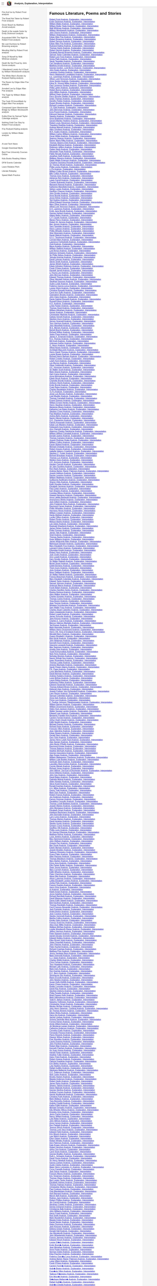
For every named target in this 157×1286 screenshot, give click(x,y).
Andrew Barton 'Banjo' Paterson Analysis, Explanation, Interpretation (79, 471)
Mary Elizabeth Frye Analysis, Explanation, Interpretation (74, 546)
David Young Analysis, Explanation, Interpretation (70, 1158)
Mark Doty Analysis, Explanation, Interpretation (69, 793)
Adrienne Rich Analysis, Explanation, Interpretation (71, 178)
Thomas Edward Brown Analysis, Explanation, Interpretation (75, 687)
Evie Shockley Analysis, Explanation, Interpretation (71, 1039)
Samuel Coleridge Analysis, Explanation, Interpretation (73, 696)
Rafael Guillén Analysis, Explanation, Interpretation (71, 1068)
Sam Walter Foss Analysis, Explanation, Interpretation (72, 608)
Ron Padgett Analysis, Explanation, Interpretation (70, 1125)
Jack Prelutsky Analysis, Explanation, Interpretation (71, 909)
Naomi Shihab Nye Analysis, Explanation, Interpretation (73, 658)
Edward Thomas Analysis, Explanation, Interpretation (72, 277)
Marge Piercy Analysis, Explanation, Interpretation (71, 220)
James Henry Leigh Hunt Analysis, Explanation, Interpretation (76, 740)
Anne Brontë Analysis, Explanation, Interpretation (70, 196)
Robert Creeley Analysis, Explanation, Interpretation (71, 359)
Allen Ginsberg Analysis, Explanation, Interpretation (71, 130)
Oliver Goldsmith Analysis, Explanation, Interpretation (72, 365)
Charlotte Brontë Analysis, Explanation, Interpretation (72, 381)
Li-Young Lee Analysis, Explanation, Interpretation (71, 273)
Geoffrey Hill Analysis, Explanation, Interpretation (70, 828)
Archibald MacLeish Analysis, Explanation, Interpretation (73, 350)
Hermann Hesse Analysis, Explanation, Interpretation (72, 511)
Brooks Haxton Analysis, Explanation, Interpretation (71, 1077)
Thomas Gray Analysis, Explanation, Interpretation (71, 176)
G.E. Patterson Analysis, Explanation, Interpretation (71, 1072)
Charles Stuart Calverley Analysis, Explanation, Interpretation (75, 610)
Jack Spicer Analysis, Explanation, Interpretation (70, 1171)
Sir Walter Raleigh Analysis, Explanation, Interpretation (73, 561)
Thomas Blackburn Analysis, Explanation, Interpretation (73, 859)
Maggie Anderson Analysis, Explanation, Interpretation (72, 1079)
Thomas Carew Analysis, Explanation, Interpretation (71, 599)
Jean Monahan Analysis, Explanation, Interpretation (71, 1247)
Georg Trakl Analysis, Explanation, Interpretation (70, 790)
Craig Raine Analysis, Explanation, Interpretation (70, 387)
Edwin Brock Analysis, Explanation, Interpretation (70, 378)
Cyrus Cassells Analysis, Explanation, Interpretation (71, 1169)
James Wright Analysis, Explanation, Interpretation (71, 264)
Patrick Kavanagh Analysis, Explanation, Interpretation (73, 422)
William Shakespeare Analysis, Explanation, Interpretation (74, 35)
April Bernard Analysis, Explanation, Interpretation (71, 1193)
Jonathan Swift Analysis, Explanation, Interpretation (71, 156)
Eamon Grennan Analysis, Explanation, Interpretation (72, 799)
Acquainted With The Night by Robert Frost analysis (15, 39)
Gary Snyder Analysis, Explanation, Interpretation (70, 559)
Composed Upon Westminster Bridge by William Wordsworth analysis (15, 110)
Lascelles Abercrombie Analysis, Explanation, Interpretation (75, 764)
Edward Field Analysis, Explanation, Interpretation (71, 1132)
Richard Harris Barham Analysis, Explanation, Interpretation (75, 356)
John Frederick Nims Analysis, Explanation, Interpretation (74, 504)
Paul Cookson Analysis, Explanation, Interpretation (71, 1189)
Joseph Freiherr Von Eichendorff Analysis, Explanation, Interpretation (79, 691)
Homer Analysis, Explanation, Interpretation (68, 312)
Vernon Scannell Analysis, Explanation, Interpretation (72, 321)
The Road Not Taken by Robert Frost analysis (15, 20)
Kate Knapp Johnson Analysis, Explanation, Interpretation (74, 1145)
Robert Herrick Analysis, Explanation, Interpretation (71, 50)
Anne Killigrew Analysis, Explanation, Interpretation (71, 773)
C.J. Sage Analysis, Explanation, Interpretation (69, 958)
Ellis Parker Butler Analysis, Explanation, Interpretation (73, 865)
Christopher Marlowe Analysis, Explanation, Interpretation (74, 315)
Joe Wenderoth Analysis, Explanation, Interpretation (71, 1233)
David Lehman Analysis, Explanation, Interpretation (71, 259)
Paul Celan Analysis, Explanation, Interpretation (70, 489)
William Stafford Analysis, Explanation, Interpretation (72, 248)
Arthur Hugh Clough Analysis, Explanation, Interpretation (73, 720)
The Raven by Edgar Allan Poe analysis (15, 83)
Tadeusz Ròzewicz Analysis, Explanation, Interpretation (73, 852)
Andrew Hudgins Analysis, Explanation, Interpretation (72, 676)
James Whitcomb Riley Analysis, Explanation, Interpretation (75, 541)
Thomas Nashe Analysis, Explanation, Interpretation (71, 537)
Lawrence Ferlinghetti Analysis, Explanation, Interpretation (74, 242)
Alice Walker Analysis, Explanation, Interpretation (70, 594)
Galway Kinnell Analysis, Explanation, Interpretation (71, 317)
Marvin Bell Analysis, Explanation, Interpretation (70, 1196)
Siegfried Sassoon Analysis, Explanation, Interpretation (73, 282)
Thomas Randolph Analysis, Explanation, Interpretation (73, 905)
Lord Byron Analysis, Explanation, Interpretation (70, 251)
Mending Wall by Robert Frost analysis (15, 51)
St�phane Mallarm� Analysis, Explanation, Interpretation (74, 1279)
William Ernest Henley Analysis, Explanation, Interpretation (74, 403)
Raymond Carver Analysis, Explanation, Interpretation (72, 506)
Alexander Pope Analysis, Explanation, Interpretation (72, 152)
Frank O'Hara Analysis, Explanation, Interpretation (71, 268)
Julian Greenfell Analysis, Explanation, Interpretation (72, 942)
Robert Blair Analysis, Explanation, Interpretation (70, 1046)
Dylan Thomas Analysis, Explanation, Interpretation (71, 99)
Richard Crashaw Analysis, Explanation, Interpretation (72, 949)
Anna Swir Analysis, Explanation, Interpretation (69, 698)
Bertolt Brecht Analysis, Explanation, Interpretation (71, 330)
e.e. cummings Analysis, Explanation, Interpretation (71, 77)
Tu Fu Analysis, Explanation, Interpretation (67, 392)
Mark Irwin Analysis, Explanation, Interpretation (69, 969)
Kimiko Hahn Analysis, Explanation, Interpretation (70, 920)
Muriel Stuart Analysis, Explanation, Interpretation (70, 563)
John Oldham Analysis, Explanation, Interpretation (71, 841)
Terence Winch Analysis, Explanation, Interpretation (71, 1127)
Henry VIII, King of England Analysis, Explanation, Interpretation (77, 632)
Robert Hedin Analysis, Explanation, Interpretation (71, 1081)
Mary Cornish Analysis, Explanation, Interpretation (71, 870)
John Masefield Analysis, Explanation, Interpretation (71, 326)
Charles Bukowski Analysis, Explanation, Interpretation (73, 182)
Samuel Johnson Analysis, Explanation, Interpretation (72, 583)
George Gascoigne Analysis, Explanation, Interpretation (73, 753)
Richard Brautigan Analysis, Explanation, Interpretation (73, 456)
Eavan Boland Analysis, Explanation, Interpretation (71, 445)
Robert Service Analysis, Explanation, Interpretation (71, 41)
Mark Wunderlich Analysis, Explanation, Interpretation (72, 1218)
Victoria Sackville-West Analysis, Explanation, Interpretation (75, 1019)
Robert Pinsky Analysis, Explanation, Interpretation (71, 519)
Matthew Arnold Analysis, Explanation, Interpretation (72, 66)
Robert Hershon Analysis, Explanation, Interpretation (72, 1147)
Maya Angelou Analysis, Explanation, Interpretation (71, 246)
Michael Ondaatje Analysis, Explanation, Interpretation (72, 447)
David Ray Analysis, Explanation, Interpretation (69, 989)
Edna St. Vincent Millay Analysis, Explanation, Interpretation (75, 83)
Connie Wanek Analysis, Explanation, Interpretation (71, 766)
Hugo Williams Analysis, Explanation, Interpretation (71, 539)
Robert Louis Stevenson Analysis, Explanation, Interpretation (75, 123)
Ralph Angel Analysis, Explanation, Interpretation (70, 892)
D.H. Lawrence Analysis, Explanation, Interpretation (71, 209)
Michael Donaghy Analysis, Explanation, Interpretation (72, 1108)
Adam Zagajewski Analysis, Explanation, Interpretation (73, 612)
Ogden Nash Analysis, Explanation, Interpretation (70, 149)
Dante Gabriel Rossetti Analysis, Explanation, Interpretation (75, 299)
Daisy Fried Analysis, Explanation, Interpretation (70, 1057)
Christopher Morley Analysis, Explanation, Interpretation (73, 1187)
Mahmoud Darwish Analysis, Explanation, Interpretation (73, 544)
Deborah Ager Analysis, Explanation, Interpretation (71, 689)
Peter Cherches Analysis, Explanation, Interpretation (72, 874)
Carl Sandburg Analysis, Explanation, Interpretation (71, 63)
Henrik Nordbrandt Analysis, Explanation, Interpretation (73, 1094)
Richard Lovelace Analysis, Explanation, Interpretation (72, 105)
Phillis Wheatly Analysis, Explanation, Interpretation (71, 231)
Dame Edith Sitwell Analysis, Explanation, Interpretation (73, 901)
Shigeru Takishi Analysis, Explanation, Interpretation (71, 1086)
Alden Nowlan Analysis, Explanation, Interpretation (71, 782)
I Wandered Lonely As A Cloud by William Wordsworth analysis (15, 70)
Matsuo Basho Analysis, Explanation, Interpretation (71, 522)
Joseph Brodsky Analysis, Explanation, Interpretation (72, 850)
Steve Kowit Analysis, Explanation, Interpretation (70, 784)
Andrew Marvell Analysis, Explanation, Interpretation (72, 127)
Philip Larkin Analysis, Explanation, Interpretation (70, 88)
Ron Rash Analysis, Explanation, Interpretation (69, 469)
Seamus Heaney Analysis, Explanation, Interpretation (72, 138)
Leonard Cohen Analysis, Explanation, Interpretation (72, 548)
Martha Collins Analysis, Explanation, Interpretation (71, 918)
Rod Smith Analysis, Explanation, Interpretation (69, 1216)
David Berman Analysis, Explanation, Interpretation (71, 674)
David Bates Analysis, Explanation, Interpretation (70, 777)
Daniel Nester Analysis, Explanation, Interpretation (71, 1222)
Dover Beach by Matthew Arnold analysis (13, 26)
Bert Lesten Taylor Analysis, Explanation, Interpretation (73, 1180)
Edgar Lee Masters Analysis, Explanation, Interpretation (73, 425)
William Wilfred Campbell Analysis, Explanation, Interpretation (76, 434)
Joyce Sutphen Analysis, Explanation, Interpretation (71, 894)
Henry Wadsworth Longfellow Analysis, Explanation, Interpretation (78, 74)
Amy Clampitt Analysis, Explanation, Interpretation (71, 429)
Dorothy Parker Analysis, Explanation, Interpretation (71, 101)
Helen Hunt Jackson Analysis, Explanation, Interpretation (74, 709)
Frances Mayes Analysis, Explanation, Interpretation (72, 1174)
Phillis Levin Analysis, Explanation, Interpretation (70, 830)
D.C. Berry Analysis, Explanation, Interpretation (69, 973)
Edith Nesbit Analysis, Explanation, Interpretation (70, 722)
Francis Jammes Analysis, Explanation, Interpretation (72, 1238)
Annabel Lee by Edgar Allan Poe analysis (14, 90)
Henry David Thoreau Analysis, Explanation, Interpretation (74, 352)
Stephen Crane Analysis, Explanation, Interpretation (71, 411)
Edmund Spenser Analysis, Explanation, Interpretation (72, 114)
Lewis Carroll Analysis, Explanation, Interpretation (70, 180)
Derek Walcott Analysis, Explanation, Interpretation (71, 235)
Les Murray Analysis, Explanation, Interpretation (70, 363)
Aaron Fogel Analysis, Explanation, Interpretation (70, 1213)
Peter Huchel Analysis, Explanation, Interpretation (70, 947)
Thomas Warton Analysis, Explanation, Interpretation (72, 819)
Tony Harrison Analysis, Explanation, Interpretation (71, 323)
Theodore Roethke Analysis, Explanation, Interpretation (73, 125)
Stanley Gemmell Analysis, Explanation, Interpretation (72, 916)
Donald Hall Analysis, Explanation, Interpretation (70, 1231)
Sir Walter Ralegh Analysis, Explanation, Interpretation (73, 574)
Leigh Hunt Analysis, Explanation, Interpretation (70, 361)
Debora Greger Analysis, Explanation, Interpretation (71, 1229)
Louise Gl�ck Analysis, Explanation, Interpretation (71, 1242)
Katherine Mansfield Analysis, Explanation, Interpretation (73, 187)
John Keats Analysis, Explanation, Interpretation (70, 70)
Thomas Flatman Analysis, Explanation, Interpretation (72, 1185)
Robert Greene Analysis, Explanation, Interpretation (71, 1059)
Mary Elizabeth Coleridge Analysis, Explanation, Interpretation (76, 579)
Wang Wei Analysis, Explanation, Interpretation (69, 876)
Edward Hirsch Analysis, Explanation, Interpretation (71, 1240)
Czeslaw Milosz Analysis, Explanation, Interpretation (72, 493)
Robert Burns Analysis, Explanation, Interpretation (71, 90)
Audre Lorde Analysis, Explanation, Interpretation (70, 284)
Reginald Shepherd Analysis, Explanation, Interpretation (73, 526)
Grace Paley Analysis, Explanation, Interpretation (70, 854)
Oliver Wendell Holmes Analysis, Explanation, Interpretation (75, 279)
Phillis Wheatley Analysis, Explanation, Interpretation (72, 508)
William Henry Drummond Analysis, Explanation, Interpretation (76, 630)
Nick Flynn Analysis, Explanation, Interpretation (69, 654)
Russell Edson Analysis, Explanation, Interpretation (71, 301)
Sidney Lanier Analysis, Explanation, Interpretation (71, 189)
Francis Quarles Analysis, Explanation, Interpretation (72, 885)
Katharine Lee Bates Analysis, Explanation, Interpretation (74, 409)
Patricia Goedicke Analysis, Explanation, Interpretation (73, 1061)
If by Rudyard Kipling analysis (15, 129)
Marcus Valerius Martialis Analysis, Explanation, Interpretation (76, 623)
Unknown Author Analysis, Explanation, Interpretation (72, 343)
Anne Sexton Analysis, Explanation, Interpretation (70, 81)
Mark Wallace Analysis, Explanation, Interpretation (71, 1099)
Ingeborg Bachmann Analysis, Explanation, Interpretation (74, 812)
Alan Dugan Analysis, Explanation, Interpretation (70, 755)
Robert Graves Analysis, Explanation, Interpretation (71, 449)
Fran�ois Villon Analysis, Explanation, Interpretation (72, 1271)
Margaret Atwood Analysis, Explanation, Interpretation (72, 185)
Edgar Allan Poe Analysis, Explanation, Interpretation (72, 37)
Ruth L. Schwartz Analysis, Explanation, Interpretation (72, 1156)
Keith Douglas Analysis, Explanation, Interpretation (71, 484)
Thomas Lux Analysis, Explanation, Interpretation (70, 458)
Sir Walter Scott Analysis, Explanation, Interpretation (72, 370)
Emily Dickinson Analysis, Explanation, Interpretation (72, 22)
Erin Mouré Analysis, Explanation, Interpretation (70, 1134)
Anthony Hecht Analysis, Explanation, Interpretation (71, 383)
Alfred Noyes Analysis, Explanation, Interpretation (70, 348)
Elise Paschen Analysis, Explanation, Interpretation (71, 1254)
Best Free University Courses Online (14, 153)
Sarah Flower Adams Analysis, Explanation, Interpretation (74, 667)
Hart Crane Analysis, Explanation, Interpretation (70, 374)
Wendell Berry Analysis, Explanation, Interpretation (71, 634)
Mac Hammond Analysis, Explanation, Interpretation (71, 839)
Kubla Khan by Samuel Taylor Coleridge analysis (15, 117)
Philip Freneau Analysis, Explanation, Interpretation (71, 530)
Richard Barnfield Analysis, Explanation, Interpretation (72, 896)
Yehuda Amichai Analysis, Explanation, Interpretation (72, 257)
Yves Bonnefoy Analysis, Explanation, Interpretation (71, 1101)
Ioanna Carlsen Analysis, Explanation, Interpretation (71, 1163)
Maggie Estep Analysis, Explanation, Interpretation (71, 1220)
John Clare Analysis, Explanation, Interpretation (70, 297)
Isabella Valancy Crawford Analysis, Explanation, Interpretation (76, 451)
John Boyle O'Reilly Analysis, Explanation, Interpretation (73, 744)
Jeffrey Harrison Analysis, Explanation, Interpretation (72, 931)
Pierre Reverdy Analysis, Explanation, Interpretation (71, 1035)
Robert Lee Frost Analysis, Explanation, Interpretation (72, 57)
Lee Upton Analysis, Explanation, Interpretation (69, 524)
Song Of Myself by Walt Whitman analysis (12, 58)
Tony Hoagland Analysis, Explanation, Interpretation (71, 964)
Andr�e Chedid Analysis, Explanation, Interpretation (72, 1285)
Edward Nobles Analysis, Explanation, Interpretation (71, 938)
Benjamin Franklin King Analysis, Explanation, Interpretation (75, 715)
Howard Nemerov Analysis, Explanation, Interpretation (72, 495)
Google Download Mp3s (12, 148)
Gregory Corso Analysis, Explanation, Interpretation (71, 826)
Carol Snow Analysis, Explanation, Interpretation (70, 1152)
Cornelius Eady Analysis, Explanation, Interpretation (71, 1030)
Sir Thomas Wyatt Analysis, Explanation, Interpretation (73, 165)
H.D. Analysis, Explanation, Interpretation (67, 304)
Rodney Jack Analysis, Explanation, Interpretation (70, 1198)
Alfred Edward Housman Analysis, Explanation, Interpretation (75, 202)
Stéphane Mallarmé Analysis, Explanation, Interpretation (73, 1070)
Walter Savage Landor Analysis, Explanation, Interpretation (75, 711)
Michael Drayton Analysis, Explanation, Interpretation (72, 724)
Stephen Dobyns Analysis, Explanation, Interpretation (72, 991)
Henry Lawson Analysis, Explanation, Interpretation (71, 229)
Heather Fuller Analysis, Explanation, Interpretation (71, 1055)
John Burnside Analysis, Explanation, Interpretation (71, 815)
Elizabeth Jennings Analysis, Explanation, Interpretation (73, 486)
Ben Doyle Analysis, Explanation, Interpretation (69, 845)
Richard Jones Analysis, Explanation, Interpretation (71, 768)
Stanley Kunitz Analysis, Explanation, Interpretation (71, 823)
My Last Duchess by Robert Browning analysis (14, 45)
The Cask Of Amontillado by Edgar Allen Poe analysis (14, 102)
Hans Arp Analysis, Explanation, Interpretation (69, 1015)
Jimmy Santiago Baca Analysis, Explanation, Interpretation (74, 953)
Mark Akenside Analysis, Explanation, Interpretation (71, 627)
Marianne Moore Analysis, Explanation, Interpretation (72, 407)
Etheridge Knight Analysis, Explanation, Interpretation (72, 550)
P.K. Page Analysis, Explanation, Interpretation (69, 669)
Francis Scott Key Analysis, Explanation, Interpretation (73, 923)
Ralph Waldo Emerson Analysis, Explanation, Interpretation (75, 160)
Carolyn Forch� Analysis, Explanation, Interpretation (72, 1266)
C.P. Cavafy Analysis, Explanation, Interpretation (70, 218)
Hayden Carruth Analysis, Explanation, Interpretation (72, 464)
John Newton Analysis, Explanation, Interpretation (71, 980)
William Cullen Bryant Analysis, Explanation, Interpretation (74, 171)
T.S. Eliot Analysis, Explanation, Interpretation (69, 107)
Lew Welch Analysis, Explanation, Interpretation (70, 1136)
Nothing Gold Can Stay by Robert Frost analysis (13, 124)
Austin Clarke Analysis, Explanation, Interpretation (71, 1165)
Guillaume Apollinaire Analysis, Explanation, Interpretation (74, 480)
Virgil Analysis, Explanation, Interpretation (67, 535)
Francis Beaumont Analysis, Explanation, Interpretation (73, 577)
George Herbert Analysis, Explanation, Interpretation (72, 213)
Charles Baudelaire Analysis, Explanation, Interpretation (73, 389)
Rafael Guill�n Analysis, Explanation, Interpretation (71, 1282)
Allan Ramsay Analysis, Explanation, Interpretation (71, 856)
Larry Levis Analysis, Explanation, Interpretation (70, 817)
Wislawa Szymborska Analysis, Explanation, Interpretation (74, 605)
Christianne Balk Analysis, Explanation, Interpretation (72, 1209)
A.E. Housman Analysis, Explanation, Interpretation (71, 367)
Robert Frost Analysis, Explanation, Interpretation (70, 19)
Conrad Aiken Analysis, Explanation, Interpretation (71, 240)
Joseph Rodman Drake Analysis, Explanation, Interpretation (75, 440)
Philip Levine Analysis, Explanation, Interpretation (70, 167)
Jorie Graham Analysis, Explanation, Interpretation (71, 570)
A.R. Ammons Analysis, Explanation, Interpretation (71, 462)
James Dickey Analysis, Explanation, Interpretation (71, 528)
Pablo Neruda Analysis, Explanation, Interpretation (71, 154)
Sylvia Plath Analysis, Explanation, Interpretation (70, 59)
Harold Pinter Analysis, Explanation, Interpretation (71, 1053)
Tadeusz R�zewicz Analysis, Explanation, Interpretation (73, 1274)
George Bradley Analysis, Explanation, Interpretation (72, 1154)
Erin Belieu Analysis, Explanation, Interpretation (70, 1064)
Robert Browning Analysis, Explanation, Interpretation (72, 39)
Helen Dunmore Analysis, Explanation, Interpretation (72, 1224)
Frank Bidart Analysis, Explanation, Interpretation (70, 588)
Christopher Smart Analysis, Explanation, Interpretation (73, 1004)
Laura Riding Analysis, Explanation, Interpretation (70, 680)
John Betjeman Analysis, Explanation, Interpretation (71, 641)
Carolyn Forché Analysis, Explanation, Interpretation (72, 718)
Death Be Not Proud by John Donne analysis (14, 64)
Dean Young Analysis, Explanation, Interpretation (70, 867)
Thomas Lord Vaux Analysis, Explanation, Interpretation (73, 1130)
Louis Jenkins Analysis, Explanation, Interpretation (71, 837)
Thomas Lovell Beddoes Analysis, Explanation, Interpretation (75, 804)
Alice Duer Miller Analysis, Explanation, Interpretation (72, 925)
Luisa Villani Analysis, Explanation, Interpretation (70, 1261)
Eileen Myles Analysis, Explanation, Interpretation (70, 1013)
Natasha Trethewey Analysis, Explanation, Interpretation (73, 1002)
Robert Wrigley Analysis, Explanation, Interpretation (71, 1141)
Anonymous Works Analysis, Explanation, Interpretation (73, 500)
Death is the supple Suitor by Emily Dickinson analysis (14, 32)
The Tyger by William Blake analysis (14, 96)
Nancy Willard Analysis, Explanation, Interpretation (71, 1116)
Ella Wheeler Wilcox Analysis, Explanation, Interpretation (74, 1110)
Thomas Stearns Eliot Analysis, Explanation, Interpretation (74, 143)
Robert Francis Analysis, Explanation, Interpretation (71, 795)
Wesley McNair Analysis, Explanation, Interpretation (71, 1006)
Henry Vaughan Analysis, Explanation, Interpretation (72, 405)
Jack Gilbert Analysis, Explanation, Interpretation (70, 502)
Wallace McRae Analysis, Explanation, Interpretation (72, 927)
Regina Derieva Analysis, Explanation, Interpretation (72, 592)
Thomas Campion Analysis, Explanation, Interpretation (73, 438)
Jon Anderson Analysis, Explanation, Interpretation (71, 797)
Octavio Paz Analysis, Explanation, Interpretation (70, 843)
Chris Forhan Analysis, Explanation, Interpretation (70, 962)
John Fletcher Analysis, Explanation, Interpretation (71, 945)
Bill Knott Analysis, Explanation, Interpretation (69, 341)
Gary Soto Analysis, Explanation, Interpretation (69, 738)
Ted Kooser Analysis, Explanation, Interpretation (70, 625)
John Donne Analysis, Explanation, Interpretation (70, 33)
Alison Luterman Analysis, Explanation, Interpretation (72, 878)
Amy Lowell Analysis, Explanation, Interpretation (70, 557)
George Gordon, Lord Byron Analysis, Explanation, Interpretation (77, 68)
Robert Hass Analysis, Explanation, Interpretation (70, 552)
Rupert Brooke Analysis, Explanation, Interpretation (71, 103)
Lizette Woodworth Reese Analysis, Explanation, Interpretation (76, 929)
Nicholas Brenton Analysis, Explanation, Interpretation (72, 656)
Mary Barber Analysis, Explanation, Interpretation (70, 861)
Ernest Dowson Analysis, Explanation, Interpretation (71, 400)
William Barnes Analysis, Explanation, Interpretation (71, 704)
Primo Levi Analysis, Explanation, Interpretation (69, 700)
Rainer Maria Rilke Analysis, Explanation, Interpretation (73, 141)
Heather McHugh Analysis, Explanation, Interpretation (72, 751)
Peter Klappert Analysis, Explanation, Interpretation (71, 934)
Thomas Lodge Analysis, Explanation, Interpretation (71, 663)
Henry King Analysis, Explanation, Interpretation (70, 887)
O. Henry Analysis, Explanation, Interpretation (69, 345)
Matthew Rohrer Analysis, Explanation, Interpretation (72, 834)
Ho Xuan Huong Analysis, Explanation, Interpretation (72, 1050)
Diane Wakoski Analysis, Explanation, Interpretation (71, 1088)
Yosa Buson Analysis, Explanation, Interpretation (70, 601)
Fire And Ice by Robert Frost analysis (14, 13)
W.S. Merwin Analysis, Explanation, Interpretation (70, 328)
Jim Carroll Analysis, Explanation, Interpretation (70, 1202)
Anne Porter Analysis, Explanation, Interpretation (70, 1250)
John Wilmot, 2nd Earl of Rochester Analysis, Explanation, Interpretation (80, 771)
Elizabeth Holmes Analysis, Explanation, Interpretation (72, 1182)
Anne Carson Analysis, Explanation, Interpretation (71, 1123)
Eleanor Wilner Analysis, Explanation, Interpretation (71, 1037)
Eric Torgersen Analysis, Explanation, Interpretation (71, 1176)
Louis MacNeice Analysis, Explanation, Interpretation (72, 671)
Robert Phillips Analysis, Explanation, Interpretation (71, 1200)
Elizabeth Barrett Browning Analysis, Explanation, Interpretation (76, 52)
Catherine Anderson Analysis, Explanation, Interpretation (73, 1028)
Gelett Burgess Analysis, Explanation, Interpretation (71, 566)
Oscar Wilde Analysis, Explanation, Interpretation (70, 136)
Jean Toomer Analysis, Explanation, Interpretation (70, 603)
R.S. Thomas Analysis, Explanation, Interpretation (71, 339)
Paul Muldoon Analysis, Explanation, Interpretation (71, 414)
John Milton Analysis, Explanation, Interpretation (70, 92)
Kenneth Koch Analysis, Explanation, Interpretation (71, 643)
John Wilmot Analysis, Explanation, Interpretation (70, 1121)
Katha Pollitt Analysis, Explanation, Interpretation (70, 1105)
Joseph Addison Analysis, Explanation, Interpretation (72, 473)
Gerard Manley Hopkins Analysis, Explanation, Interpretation (75, 121)
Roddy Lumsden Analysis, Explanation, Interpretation (72, 986)
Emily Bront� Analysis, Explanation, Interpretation (71, 1245)
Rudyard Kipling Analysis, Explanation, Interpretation (72, 46)
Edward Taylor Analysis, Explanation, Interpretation (71, 581)
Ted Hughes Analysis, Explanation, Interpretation (70, 200)
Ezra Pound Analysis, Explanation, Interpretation (70, 112)
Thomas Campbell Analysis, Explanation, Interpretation (73, 398)
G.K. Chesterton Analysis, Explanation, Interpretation (72, 420)
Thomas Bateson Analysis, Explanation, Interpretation (72, 749)
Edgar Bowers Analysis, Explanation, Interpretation (71, 733)
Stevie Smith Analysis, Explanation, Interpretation (70, 262)
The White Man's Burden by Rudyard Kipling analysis (14, 77)
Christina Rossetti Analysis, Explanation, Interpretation (73, 290)
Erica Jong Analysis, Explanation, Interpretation (69, 863)
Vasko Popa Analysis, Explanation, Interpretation (70, 334)
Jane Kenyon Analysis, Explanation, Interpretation (71, 619)
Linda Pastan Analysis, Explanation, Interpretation (71, 306)
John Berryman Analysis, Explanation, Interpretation (71, 110)
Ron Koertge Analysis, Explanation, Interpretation (70, 971)
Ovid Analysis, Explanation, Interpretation (67, 244)
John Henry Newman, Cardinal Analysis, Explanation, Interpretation (78, 1008)
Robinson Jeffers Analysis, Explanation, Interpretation (72, 147)
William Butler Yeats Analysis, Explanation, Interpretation (73, 26)
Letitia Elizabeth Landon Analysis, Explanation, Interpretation (75, 881)
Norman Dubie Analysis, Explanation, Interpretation (71, 1252)
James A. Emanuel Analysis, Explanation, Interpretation (73, 337)
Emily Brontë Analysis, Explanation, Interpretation (70, 385)
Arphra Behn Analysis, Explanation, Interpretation (70, 416)
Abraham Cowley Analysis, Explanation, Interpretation (72, 1205)
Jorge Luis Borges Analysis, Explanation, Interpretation (73, 394)
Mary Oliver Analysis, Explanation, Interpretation (70, 204)
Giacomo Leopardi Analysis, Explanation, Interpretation (73, 645)
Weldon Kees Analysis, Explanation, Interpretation (71, 460)
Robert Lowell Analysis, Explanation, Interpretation (71, 614)
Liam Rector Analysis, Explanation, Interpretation (70, 693)
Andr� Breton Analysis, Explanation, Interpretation (71, 1269)
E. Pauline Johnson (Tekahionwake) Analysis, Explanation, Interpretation (80, 702)
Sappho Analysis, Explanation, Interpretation (68, 116)
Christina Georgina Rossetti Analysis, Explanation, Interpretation (77, 163)
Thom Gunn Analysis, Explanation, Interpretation (70, 568)
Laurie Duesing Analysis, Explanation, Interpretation (71, 1041)
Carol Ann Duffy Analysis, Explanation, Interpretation (72, 293)
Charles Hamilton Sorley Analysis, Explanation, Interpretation (75, 590)
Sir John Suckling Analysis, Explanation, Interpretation (72, 467)
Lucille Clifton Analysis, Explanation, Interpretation (71, 517)
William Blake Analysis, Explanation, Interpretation (71, 24)
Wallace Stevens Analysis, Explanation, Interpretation (72, 158)
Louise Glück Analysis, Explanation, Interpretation (70, 288)
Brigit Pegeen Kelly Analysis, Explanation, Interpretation (73, 995)
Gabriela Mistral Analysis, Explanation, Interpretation (72, 779)
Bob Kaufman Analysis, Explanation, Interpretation (71, 903)
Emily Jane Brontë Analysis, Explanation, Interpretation (73, 211)
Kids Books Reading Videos (14, 159)
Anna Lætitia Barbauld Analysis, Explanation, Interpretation (75, 497)
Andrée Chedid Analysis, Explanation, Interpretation (71, 1103)
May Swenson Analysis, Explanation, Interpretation (71, 647)
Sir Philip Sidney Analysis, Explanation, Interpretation (72, 255)
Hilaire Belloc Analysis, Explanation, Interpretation (71, 215)
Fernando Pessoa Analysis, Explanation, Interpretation (73, 1033)
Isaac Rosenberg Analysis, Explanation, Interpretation (72, 660)
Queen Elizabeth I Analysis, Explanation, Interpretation (73, 636)
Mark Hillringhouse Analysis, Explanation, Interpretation (73, 997)
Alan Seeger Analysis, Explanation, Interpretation (70, 742)
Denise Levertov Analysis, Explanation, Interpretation (72, 475)
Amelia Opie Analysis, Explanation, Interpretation (70, 649)
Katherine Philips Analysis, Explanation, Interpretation (72, 682)
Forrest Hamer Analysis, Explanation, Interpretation (71, 1022)
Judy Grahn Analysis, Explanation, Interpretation (70, 555)
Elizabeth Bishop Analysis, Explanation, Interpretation (72, 145)
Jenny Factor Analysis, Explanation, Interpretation (70, 1114)
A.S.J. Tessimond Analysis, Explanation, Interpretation (72, 237)
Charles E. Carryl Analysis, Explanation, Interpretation (72, 621)
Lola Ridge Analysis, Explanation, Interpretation (70, 1119)
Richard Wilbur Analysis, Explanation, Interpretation (71, 332)
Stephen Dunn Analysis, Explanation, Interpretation (71, 319)
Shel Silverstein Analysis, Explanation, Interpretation (72, 233)
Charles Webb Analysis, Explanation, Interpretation (71, 960)
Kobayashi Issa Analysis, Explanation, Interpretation (71, 427)
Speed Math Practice (11, 175)
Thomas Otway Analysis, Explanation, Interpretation (71, 1178)
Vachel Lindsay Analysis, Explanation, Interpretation (71, 1017)
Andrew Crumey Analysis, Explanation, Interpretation (72, 1092)
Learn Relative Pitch (10, 167)
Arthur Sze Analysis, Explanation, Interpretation (69, 1149)
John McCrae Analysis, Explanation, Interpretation (71, 275)
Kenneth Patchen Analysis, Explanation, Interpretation (72, 1048)
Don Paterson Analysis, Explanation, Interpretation (71, 1143)
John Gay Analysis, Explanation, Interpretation (69, 775)
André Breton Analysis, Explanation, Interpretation (71, 912)
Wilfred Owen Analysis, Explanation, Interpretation (71, 94)
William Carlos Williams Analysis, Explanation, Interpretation (75, 134)
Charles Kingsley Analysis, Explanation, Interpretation (72, 597)
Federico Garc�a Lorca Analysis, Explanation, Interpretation (75, 1257)
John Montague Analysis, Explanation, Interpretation (72, 808)
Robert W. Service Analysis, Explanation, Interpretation (73, 222)
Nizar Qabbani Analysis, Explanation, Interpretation (71, 572)
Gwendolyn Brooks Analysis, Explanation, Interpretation (73, 295)
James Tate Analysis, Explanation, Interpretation (70, 533)
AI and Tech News (10, 144)
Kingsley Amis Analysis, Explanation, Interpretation (71, 1112)
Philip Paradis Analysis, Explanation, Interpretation (71, 993)
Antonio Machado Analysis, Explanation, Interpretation (72, 665)
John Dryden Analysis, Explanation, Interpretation (70, 193)
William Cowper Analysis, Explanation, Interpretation (72, 513)
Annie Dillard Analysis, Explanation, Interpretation (70, 1024)
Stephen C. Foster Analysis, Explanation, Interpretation (73, 453)
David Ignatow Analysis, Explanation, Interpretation (71, 821)
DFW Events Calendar (11, 163)
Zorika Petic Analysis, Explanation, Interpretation (70, 883)
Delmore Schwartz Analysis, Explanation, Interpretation (73, 253)
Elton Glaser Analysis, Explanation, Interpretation (70, 1138)
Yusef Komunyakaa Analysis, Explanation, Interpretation (73, 652)
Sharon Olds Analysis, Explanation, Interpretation (70, 482)
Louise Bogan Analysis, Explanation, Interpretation (71, 354)
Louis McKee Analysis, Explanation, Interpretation (70, 678)
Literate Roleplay (9, 171)
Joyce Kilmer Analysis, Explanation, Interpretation (70, 198)
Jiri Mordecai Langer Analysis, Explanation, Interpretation (74, 1026)
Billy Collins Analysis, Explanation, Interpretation (70, 174)
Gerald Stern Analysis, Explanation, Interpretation (70, 735)
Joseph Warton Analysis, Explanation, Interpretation (71, 806)
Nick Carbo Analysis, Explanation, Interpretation (70, 1075)
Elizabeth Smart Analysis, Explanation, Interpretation (72, 810)
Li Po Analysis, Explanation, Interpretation (67, 169)
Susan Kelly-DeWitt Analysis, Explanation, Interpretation (73, 982)
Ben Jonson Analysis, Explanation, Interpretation (70, 224)
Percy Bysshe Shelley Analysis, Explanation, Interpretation (74, 96)
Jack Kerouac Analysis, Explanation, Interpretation (71, 1227)
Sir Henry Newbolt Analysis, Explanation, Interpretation (73, 1160)
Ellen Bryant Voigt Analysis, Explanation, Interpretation (73, 940)
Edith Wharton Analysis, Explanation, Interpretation (71, 872)
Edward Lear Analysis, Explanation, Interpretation (70, 713)
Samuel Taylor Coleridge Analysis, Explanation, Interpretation (76, 55)
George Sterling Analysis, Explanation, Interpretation (72, 1090)
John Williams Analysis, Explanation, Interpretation (71, 1211)
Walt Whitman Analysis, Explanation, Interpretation (71, 28)
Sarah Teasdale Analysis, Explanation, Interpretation (72, 61)
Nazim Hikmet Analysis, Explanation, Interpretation (71, 418)
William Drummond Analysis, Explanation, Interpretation (73, 707)
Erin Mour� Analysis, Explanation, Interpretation (70, 1277)
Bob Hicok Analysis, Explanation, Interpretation (69, 638)
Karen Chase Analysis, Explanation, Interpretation (71, 984)
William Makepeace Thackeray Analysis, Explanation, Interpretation (78, 757)
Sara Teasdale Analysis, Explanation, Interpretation (71, 226)
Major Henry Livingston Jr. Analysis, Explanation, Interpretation (76, 1167)
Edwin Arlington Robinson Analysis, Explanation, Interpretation (76, 266)
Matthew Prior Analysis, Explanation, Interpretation (71, 951)
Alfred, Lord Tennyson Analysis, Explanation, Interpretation (74, 79)
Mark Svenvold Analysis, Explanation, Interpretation (71, 956)
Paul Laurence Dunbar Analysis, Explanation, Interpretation (75, 85)
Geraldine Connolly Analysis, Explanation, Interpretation (73, 801)
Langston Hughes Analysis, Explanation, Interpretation (73, 72)
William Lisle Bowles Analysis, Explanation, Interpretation (74, 760)
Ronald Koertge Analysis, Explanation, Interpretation (72, 786)
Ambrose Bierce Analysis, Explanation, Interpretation (72, 586)
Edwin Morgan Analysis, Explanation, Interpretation (71, 848)
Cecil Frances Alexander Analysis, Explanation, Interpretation (75, 907)
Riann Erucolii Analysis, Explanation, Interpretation (71, 978)
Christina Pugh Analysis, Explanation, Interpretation (71, 1097)
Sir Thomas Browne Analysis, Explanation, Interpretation (73, 1011)
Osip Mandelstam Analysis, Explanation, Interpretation (72, 1191)
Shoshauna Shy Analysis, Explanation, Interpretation (72, 975)
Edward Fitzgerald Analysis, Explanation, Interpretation (73, 685)
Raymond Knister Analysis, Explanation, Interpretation (72, 746)
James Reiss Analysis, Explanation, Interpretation (70, 1083)
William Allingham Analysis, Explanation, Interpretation (73, 310)
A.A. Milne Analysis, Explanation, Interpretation (69, 788)
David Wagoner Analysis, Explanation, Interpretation (72, 898)
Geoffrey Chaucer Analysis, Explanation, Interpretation (73, 191)
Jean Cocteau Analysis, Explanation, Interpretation (71, 914)
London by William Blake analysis (12, 134)
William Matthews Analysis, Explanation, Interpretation (72, 478)
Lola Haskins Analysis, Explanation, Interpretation (70, 1066)
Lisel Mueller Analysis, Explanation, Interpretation (70, 396)
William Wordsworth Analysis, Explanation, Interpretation (73, 30)
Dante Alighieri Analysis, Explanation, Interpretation (71, 515)
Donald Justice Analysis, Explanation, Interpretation (71, 436)
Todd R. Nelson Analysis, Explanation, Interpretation (72, 1000)
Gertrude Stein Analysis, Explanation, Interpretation (71, 762)
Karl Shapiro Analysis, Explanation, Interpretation (70, 491)
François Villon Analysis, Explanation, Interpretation (71, 729)
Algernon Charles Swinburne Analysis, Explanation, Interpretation (77, 431)
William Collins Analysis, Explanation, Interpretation (71, 442)
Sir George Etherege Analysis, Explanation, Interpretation (74, 832)
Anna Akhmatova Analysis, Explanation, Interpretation (72, 376)
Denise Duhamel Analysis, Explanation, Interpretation (72, 1207)
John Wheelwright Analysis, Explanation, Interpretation (73, 1235)
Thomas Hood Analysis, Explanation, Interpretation (71, 308)
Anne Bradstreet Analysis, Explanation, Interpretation (72, 118)
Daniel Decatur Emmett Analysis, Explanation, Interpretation (75, 936)
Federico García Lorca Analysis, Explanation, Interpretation (75, 286)
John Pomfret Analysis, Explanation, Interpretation (71, 1044)
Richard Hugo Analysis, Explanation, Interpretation (71, 726)
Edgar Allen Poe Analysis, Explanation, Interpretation (72, 44)
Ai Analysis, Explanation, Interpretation (66, 890)
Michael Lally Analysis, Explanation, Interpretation (70, 967)
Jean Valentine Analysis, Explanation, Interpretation (71, 731)
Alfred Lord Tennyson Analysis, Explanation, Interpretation (74, 207)
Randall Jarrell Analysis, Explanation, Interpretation (71, 270)
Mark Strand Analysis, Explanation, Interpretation (70, 372)
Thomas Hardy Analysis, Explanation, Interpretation (71, 48)
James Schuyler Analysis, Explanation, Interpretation (72, 616)
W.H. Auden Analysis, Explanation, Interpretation (70, 132)
